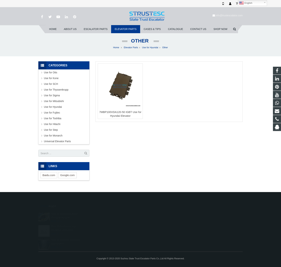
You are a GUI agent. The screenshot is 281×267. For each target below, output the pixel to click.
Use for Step (51, 129)
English (245, 3)
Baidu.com (48, 175)
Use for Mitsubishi (54, 101)
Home (116, 47)
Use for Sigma (52, 95)
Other (140, 41)
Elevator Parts (131, 47)
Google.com (67, 175)
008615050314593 (156, 218)
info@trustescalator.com (229, 15)
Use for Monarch (53, 135)
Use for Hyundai (150, 47)
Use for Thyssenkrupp (56, 89)
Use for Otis (50, 72)
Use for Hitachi (52, 124)
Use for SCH (51, 83)
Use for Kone (51, 78)
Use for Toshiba (52, 118)
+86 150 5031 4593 (156, 223)
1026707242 (153, 212)
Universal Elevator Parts (57, 141)
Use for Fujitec (52, 112)
